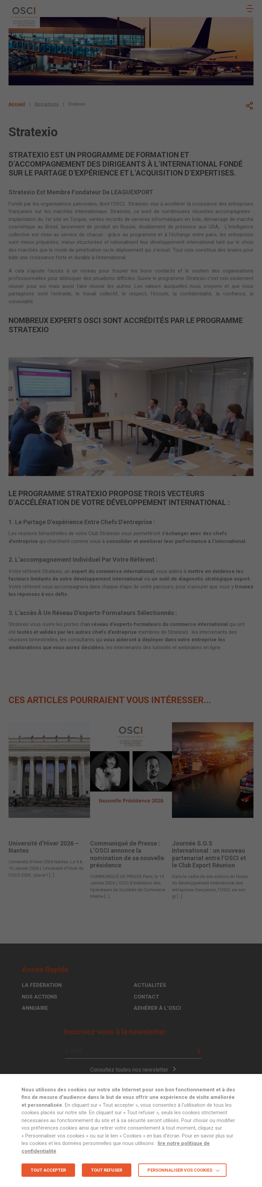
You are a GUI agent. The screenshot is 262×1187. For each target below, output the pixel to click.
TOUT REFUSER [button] (106, 1170)
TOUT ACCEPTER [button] (48, 1170)
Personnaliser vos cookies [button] (179, 1170)
